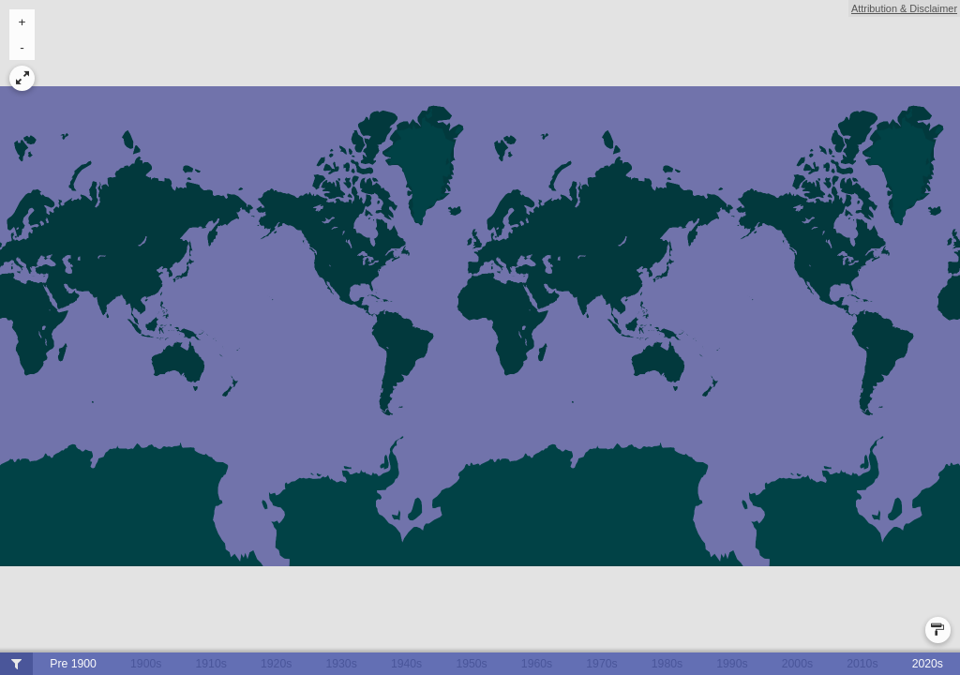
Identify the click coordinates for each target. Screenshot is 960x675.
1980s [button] (667, 663)
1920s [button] (276, 663)
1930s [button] (340, 663)
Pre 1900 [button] (73, 663)
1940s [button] (406, 663)
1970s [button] (601, 663)
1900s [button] (145, 663)
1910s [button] (211, 663)
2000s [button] (797, 663)
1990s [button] (731, 663)
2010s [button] (862, 663)
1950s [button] (471, 663)
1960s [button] (536, 663)
